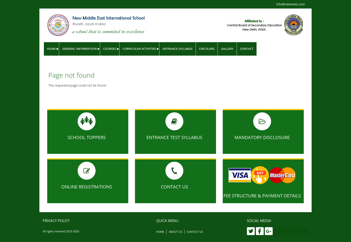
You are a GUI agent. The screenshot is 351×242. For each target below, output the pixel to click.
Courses (109, 49)
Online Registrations (86, 187)
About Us (175, 232)
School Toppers (87, 137)
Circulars (207, 49)
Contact (246, 49)
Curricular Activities (139, 49)
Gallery (227, 49)
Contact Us (174, 187)
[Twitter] (251, 231)
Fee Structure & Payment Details (262, 196)
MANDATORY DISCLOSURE (262, 137)
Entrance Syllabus (178, 49)
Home (51, 49)
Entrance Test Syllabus (174, 137)
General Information (79, 49)
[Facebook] (260, 231)
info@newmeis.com (290, 4)
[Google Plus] (269, 231)
